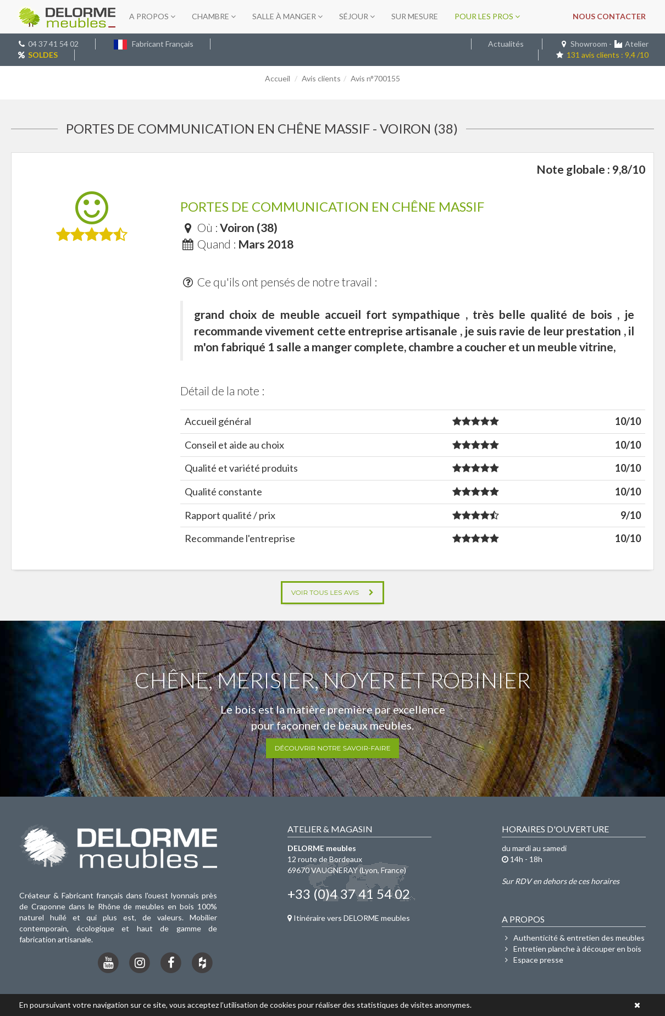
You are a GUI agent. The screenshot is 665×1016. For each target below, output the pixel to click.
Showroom (588, 43)
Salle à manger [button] (287, 16)
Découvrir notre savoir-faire (332, 748)
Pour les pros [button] (487, 16)
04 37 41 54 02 (53, 43)
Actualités (506, 43)
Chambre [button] (214, 16)
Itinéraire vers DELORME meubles (348, 918)
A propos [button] (152, 16)
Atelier (637, 43)
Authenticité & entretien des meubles (573, 937)
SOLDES (43, 54)
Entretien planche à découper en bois (571, 948)
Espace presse (532, 959)
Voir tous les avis (332, 592)
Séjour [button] (357, 16)
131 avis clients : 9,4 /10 (602, 54)
